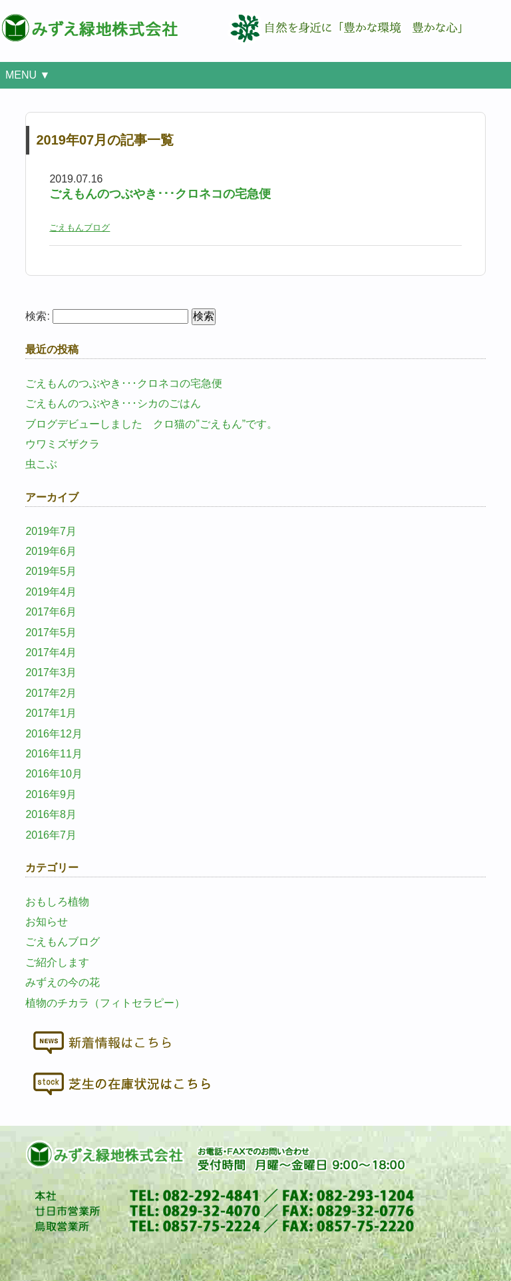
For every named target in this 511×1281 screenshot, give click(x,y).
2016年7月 (51, 835)
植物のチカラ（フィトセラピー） (105, 1003)
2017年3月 (51, 672)
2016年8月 (51, 814)
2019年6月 (51, 551)
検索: (37, 316)
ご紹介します (57, 962)
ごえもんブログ (79, 227)
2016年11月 (53, 753)
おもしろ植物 (57, 901)
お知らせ (46, 921)
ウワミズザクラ (62, 444)
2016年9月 (51, 794)
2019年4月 (51, 592)
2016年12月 (53, 733)
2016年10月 (53, 773)
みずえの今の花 (62, 982)
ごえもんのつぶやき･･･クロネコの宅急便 (160, 194)
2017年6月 (51, 612)
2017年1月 (51, 713)
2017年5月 (51, 632)
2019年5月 (51, 571)
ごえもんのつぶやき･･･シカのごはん (113, 403)
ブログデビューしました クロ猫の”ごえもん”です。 (151, 424)
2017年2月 (51, 693)
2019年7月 (51, 531)
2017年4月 (51, 652)
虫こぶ (41, 464)
